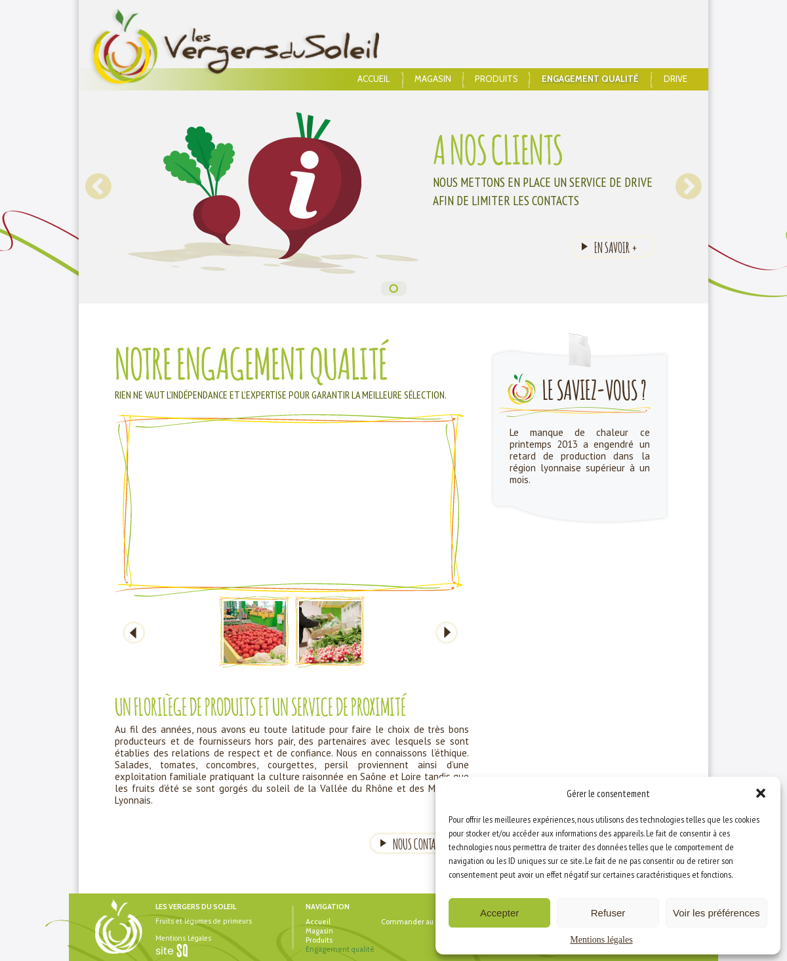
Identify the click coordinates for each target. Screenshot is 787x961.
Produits (496, 79)
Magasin (432, 79)
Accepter (499, 912)
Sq (176, 951)
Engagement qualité (590, 79)
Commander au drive (416, 921)
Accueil (373, 79)
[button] (760, 793)
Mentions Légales (183, 938)
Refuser (608, 912)
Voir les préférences (716, 912)
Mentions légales (601, 940)
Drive (675, 79)
